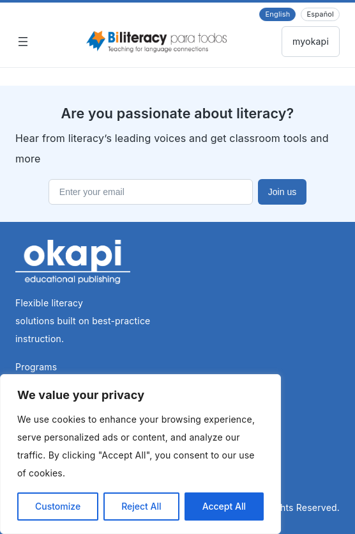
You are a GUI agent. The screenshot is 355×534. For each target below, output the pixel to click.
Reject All (141, 506)
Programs (36, 366)
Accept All (224, 506)
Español (320, 14)
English (277, 14)
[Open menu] (23, 41)
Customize (57, 506)
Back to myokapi (311, 41)
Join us (282, 192)
